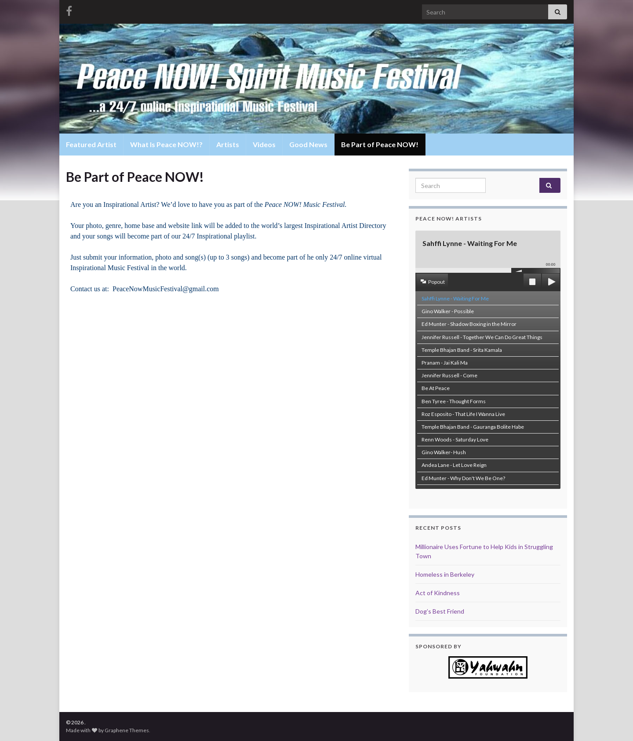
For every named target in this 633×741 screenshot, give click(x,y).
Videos (264, 144)
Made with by (85, 730)
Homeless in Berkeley (444, 574)
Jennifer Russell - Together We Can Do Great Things (482, 337)
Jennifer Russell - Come (449, 375)
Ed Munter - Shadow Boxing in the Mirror (469, 324)
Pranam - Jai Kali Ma (445, 362)
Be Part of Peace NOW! (379, 144)
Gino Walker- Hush (444, 452)
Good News (308, 144)
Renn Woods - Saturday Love (455, 439)
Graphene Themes (127, 730)
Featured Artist (91, 144)
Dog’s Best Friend (439, 611)
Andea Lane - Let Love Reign (454, 465)
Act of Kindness (437, 592)
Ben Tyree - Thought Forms (454, 401)
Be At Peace (436, 388)
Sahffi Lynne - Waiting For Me (455, 298)
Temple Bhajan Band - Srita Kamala (462, 350)
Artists (227, 144)
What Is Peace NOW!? (166, 144)
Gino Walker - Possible (448, 311)
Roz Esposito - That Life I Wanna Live (463, 414)
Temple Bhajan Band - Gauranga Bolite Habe (473, 426)
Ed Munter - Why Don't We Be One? (463, 478)
